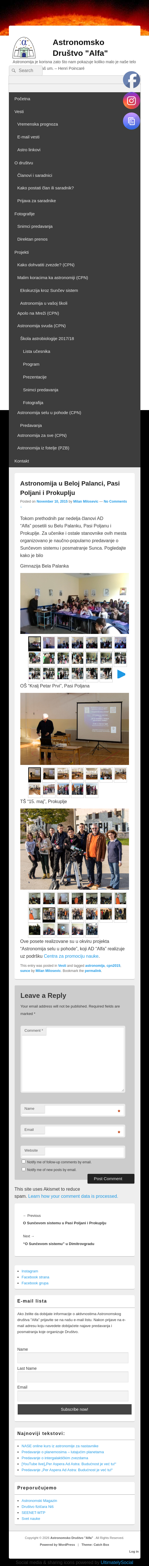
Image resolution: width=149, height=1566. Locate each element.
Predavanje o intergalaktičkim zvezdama (55, 1458)
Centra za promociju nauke (71, 956)
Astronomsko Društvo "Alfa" (72, 1538)
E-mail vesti (28, 136)
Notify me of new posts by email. (52, 1170)
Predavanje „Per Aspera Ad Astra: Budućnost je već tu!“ (67, 1470)
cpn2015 (113, 966)
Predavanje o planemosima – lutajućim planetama (63, 1452)
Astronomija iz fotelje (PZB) (43, 447)
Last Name (27, 1368)
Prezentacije (35, 376)
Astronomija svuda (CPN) (41, 325)
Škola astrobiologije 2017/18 (47, 338)
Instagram (30, 1271)
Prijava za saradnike (36, 200)
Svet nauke (31, 1518)
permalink (93, 971)
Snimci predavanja (35, 226)
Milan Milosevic (85, 501)
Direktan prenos (32, 239)
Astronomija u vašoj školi (43, 303)
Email (29, 1129)
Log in (134, 1551)
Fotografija (33, 402)
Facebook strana (35, 1277)
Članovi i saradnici (34, 175)
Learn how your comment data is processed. (73, 1196)
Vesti (19, 111)
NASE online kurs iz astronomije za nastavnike (60, 1446)
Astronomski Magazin (39, 1501)
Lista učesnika (36, 351)
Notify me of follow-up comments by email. (59, 1162)
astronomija (95, 966)
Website (31, 1150)
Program (31, 364)
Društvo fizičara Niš (38, 1506)
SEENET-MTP (33, 1512)
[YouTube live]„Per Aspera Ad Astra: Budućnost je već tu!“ (69, 1464)
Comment (34, 1030)
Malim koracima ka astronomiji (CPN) (52, 277)
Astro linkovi (29, 149)
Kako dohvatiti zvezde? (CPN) (46, 264)
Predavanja (31, 425)
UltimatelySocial (117, 1562)
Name (30, 1108)
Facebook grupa (35, 1283)
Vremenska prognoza (37, 124)
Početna (22, 98)
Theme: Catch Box (95, 1544)
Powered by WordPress (57, 1544)
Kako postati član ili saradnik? (45, 187)
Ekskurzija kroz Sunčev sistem (49, 290)
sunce (25, 971)
